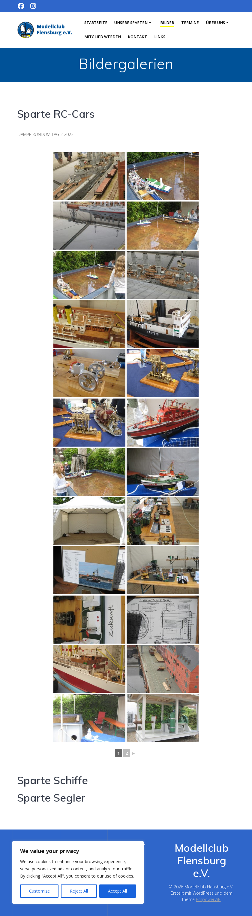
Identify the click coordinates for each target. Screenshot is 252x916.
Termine (190, 22)
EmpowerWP (208, 899)
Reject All (79, 891)
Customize (39, 891)
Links (159, 36)
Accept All (117, 891)
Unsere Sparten (131, 22)
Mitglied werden (102, 36)
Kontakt (137, 36)
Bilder (167, 22)
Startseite (95, 22)
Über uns (215, 22)
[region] (78, 872)
